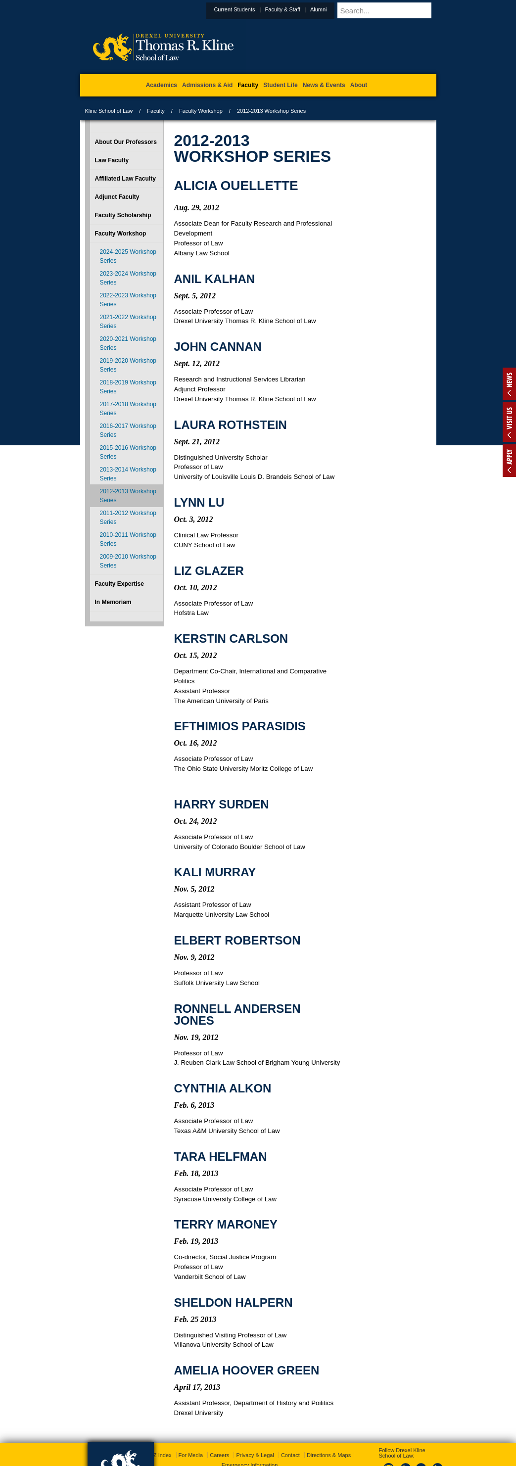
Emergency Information (250, 1427)
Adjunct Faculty (117, 196)
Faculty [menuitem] (247, 85)
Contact (290, 1417)
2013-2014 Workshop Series (128, 474)
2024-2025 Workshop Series (128, 256)
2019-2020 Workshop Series (128, 365)
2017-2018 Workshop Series (128, 409)
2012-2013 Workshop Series (128, 496)
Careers (219, 1417)
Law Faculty (112, 160)
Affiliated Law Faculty (125, 178)
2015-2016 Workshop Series (128, 452)
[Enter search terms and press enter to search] (399, 10)
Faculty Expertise (119, 583)
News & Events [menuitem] (324, 85)
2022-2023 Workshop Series (128, 300)
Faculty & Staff (307, 9)
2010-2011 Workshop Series (128, 539)
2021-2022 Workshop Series (128, 322)
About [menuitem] (359, 85)
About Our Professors (126, 142)
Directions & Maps (329, 1417)
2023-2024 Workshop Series (128, 278)
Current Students (258, 9)
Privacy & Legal (255, 1417)
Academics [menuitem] (161, 85)
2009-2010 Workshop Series (128, 561)
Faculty (155, 111)
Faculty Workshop (201, 111)
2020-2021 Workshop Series (128, 343)
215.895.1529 (257, 1458)
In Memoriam (113, 602)
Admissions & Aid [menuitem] (207, 85)
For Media (191, 1417)
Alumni (342, 9)
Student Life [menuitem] (280, 85)
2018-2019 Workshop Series (128, 387)
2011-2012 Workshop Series (128, 517)
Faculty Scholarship (123, 215)
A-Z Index (160, 1417)
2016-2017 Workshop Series (128, 430)
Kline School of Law (109, 111)
